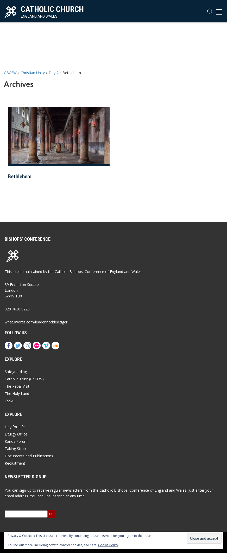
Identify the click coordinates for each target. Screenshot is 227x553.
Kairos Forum (16, 441)
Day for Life (15, 426)
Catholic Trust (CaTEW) (24, 378)
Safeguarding (16, 371)
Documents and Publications (29, 455)
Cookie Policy (108, 545)
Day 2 (54, 72)
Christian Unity (33, 72)
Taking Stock (15, 448)
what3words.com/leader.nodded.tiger (36, 322)
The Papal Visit (17, 386)
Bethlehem (19, 176)
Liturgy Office (16, 434)
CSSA (9, 400)
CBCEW (10, 72)
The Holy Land (17, 393)
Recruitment (15, 463)
